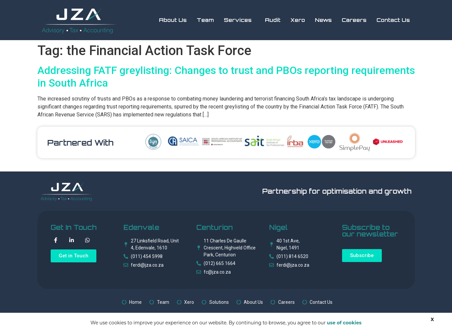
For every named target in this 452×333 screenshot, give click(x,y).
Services (238, 20)
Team (205, 20)
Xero (297, 20)
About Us (173, 20)
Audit (272, 20)
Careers (354, 20)
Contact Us (393, 20)
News (323, 20)
